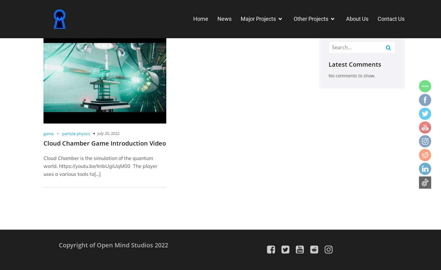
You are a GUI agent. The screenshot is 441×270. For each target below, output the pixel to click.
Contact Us (391, 19)
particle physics (76, 133)
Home (200, 19)
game (48, 133)
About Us (357, 19)
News (224, 19)
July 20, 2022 (108, 133)
